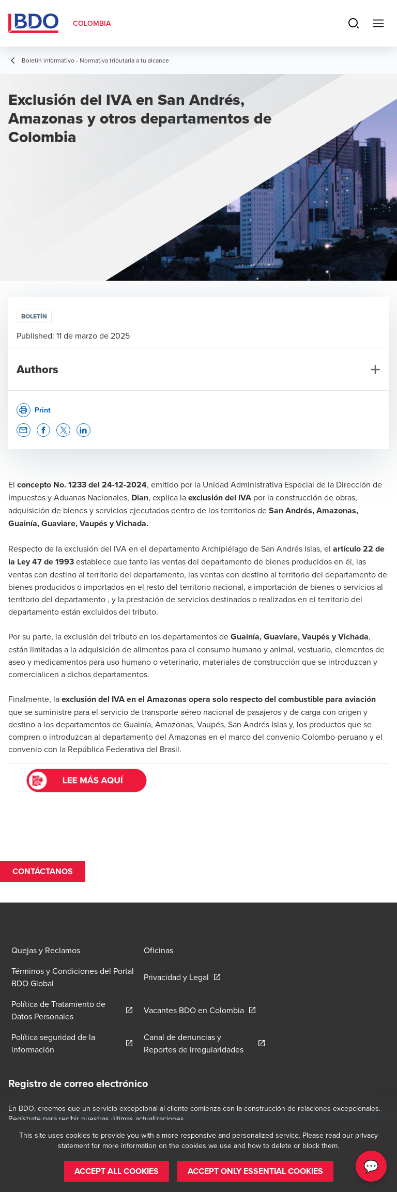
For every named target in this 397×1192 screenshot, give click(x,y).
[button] (23, 430)
